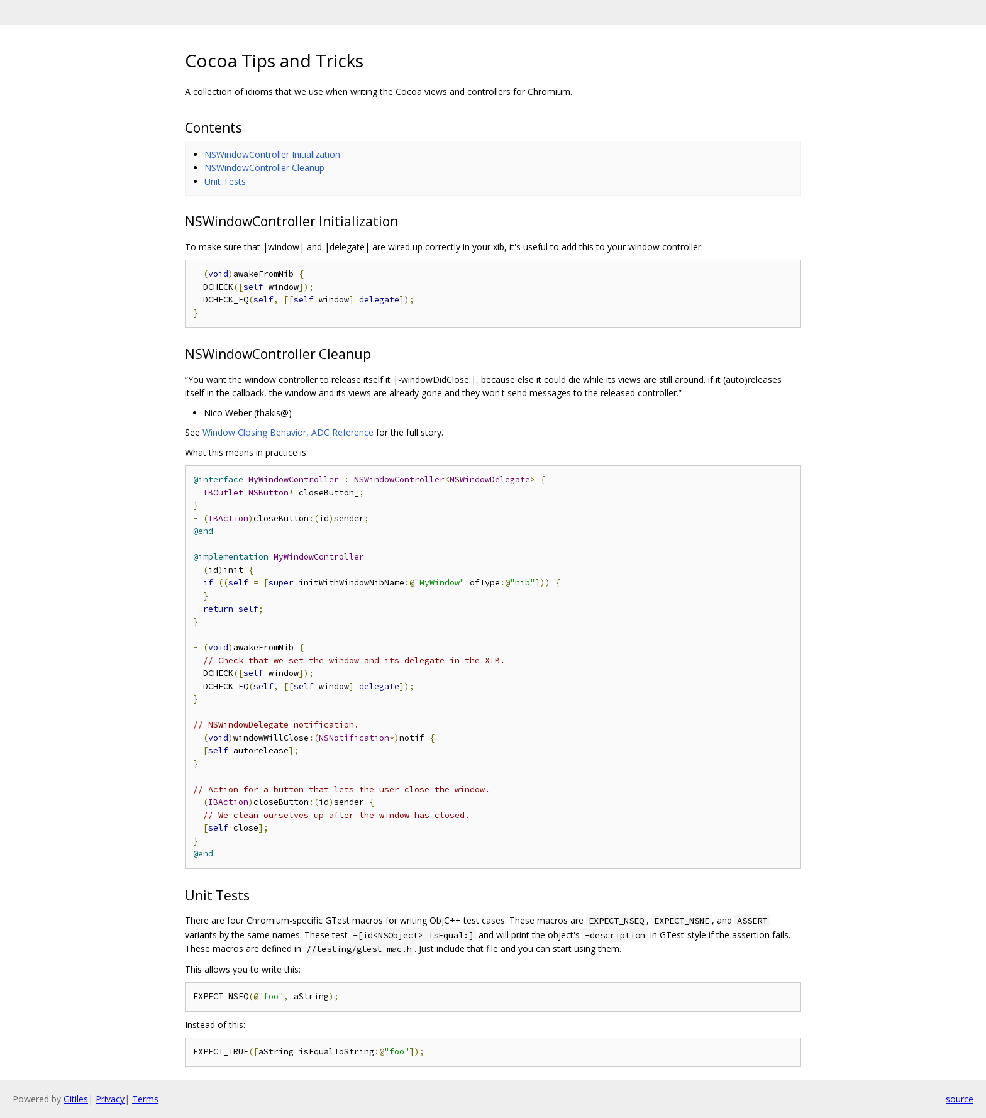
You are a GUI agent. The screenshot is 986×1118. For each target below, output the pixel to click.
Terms (145, 1099)
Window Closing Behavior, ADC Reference (288, 432)
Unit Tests (225, 181)
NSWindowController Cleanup (264, 168)
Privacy (110, 1099)
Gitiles (76, 1099)
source (959, 1099)
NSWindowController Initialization (272, 154)
